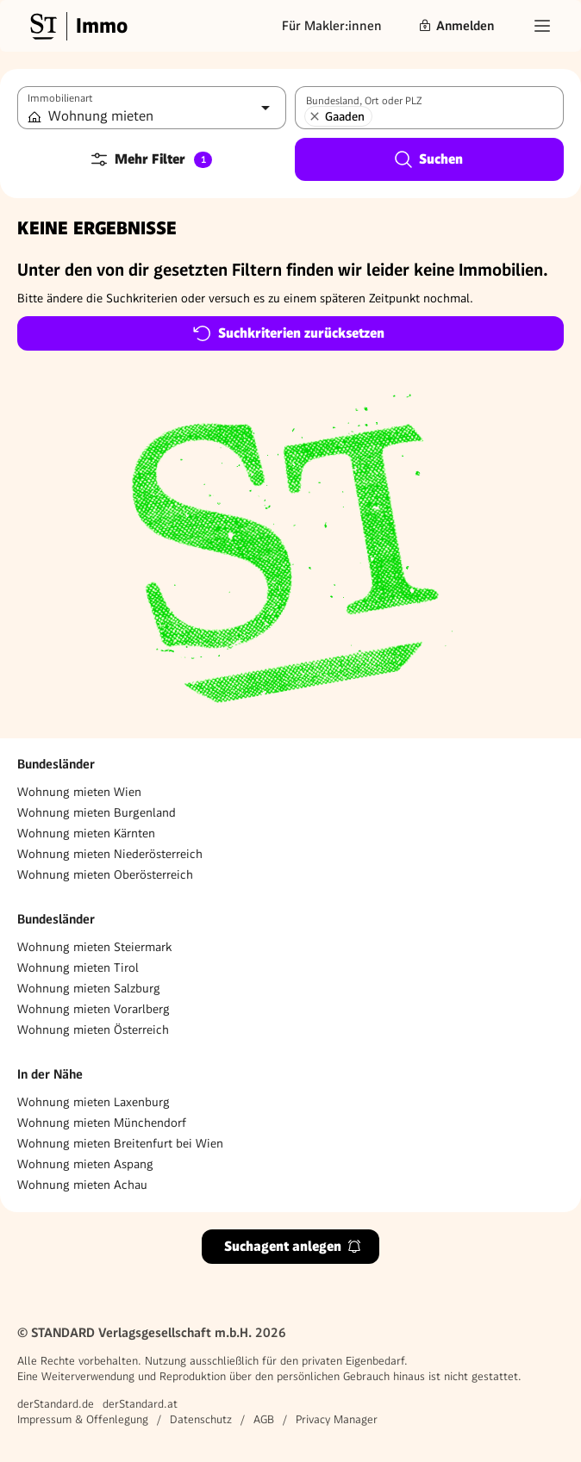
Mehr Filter (150, 159)
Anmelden (456, 26)
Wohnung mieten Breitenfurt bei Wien (120, 1143)
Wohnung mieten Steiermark (94, 947)
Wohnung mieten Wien (79, 792)
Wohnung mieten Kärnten (86, 833)
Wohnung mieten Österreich (93, 1029)
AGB (263, 1419)
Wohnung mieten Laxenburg (93, 1102)
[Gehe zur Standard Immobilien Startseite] (76, 25)
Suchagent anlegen (293, 1246)
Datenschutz (201, 1419)
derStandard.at (140, 1403)
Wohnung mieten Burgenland (96, 812)
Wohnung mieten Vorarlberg (93, 1009)
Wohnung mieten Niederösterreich (110, 854)
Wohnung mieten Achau (82, 1184)
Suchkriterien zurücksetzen (288, 333)
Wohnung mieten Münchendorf (101, 1122)
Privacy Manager (337, 1419)
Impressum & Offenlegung (82, 1419)
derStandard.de (55, 1403)
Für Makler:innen (332, 26)
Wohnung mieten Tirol (78, 967)
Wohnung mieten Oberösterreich (105, 874)
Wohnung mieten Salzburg (88, 988)
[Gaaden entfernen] (314, 116)
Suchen (428, 159)
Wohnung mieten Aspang (85, 1164)
